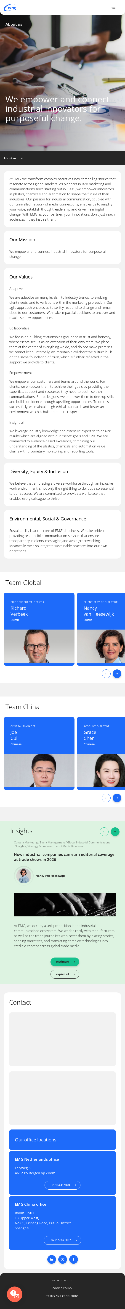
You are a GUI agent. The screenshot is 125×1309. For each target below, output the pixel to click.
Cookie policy (62, 1288)
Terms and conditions (62, 1296)
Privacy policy (62, 1280)
